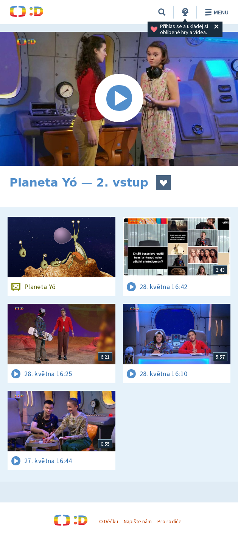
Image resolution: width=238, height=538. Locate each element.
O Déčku (108, 521)
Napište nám (138, 521)
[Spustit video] (119, 99)
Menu (215, 12)
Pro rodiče (169, 521)
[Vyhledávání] (162, 12)
